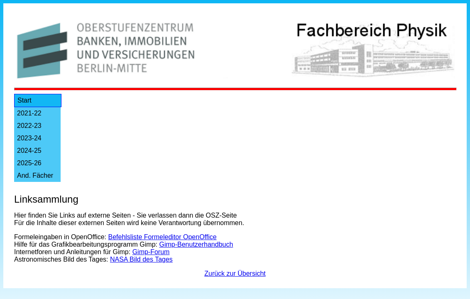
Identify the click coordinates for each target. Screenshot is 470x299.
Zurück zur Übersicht (235, 273)
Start (24, 100)
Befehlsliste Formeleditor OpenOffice (162, 236)
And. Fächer (35, 175)
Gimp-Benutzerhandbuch (196, 244)
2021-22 (29, 113)
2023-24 (29, 138)
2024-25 (29, 150)
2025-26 (29, 163)
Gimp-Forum (151, 251)
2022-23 (29, 125)
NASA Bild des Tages (141, 259)
